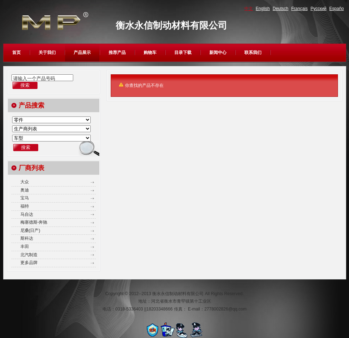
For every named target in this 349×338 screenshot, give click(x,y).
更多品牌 (29, 262)
